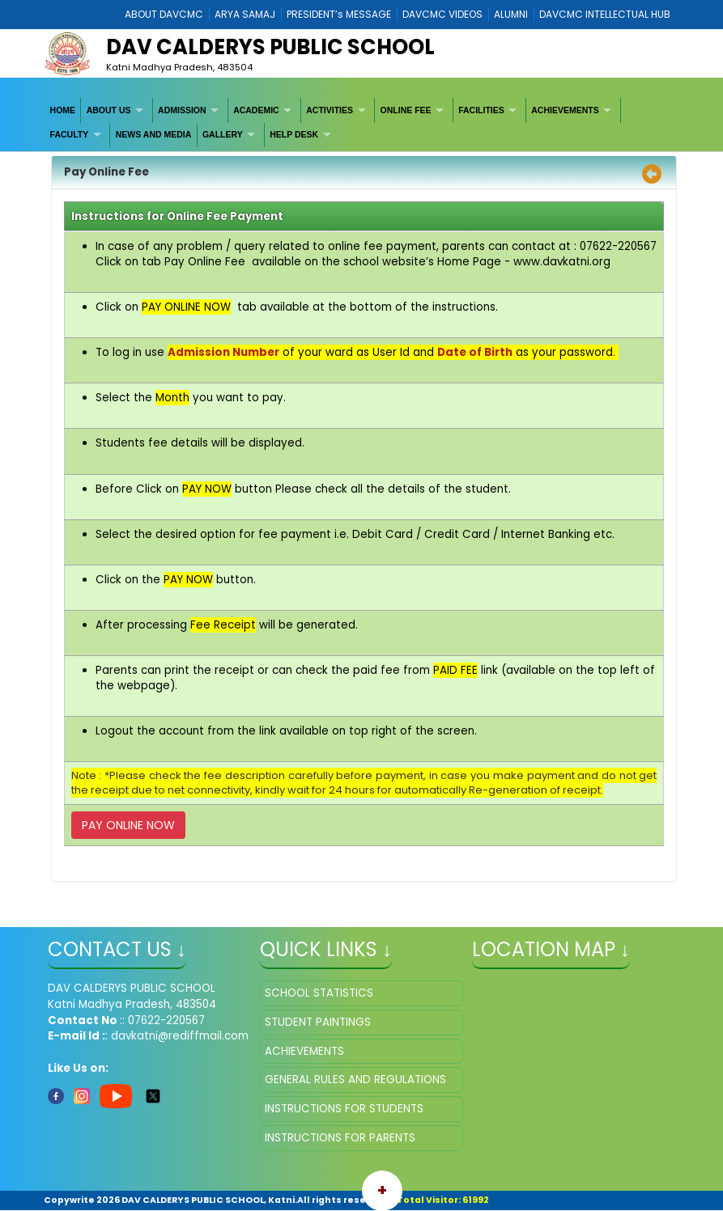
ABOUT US (109, 110)
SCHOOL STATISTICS (319, 993)
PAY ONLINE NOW (128, 825)
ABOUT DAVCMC (164, 14)
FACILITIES (481, 110)
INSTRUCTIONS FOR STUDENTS (344, 1108)
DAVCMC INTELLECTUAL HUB (604, 14)
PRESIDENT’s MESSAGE (339, 14)
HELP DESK (294, 134)
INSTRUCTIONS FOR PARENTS (340, 1137)
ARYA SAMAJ (245, 14)
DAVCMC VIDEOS (442, 14)
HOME (63, 110)
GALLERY (222, 134)
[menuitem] (63, 110)
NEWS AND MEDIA (154, 134)
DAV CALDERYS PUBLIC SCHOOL (270, 46)
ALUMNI (511, 14)
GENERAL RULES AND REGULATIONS (355, 1079)
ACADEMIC (256, 110)
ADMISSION (182, 110)
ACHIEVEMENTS (564, 110)
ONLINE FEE (406, 110)
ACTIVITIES (329, 110)
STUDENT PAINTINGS (318, 1022)
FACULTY (69, 134)
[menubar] (361, 122)
